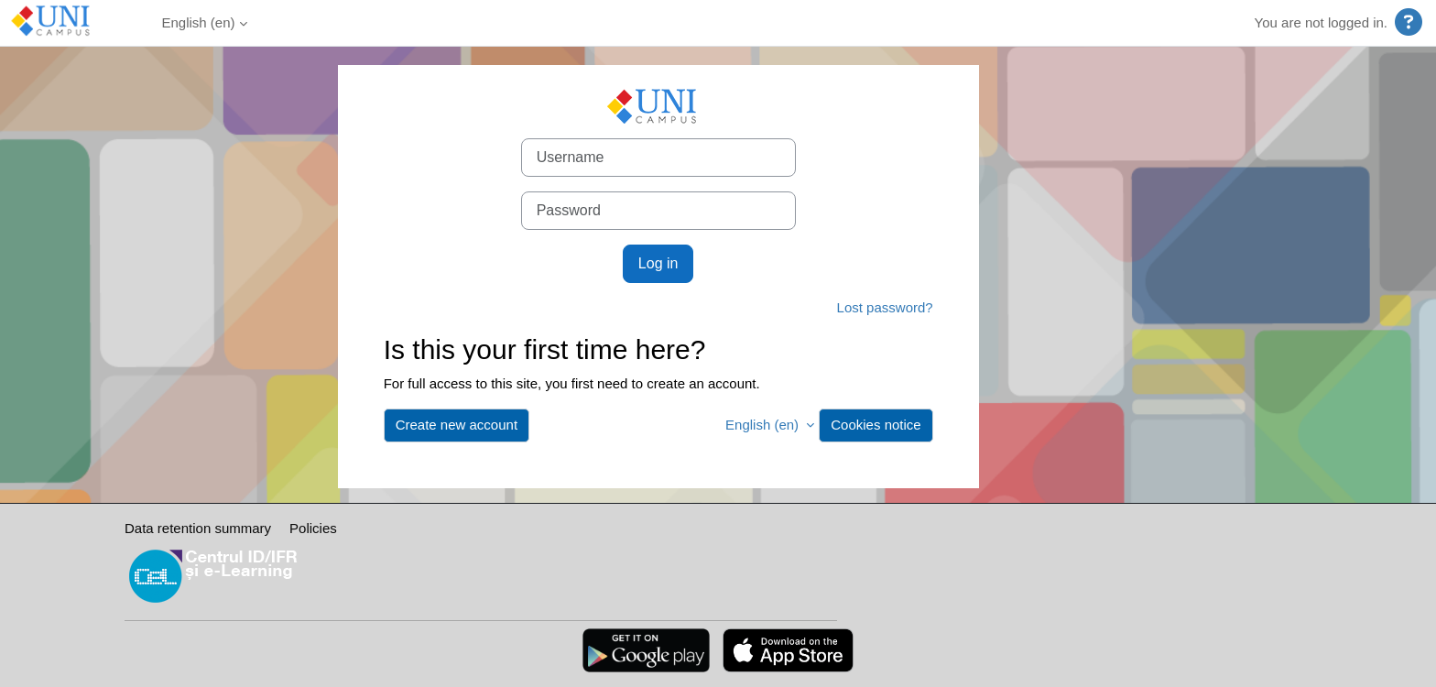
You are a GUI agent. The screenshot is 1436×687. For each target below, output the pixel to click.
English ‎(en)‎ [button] (763, 424)
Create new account (456, 424)
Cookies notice (875, 424)
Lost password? (885, 307)
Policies (313, 528)
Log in (658, 263)
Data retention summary (198, 528)
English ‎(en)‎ (198, 22)
